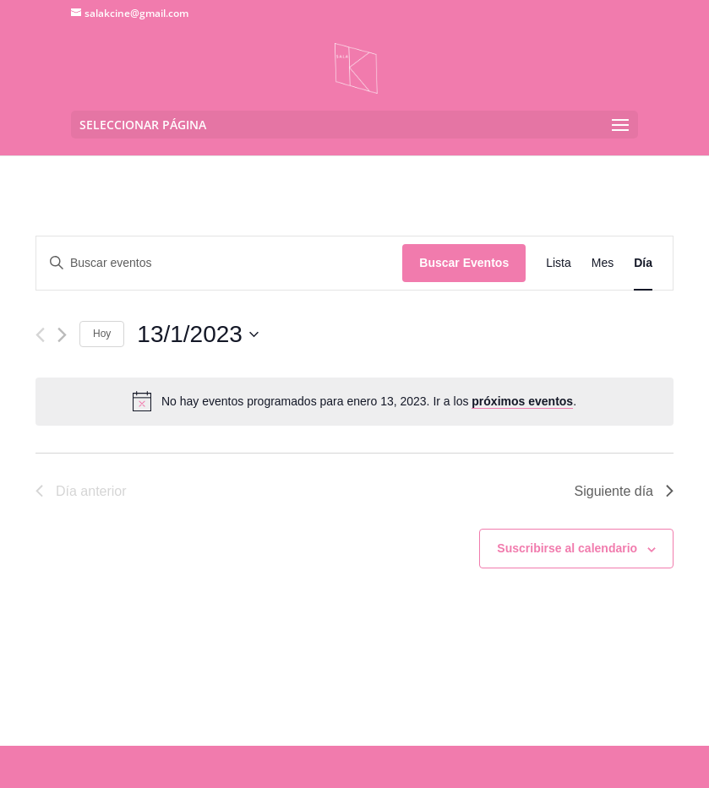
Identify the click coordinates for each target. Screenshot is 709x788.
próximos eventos (522, 401)
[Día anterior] (40, 335)
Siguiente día (624, 491)
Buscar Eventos (464, 262)
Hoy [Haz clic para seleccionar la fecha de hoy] (102, 334)
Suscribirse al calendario (567, 548)
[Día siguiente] (62, 335)
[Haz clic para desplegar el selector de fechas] (198, 334)
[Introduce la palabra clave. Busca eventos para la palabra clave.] (219, 263)
